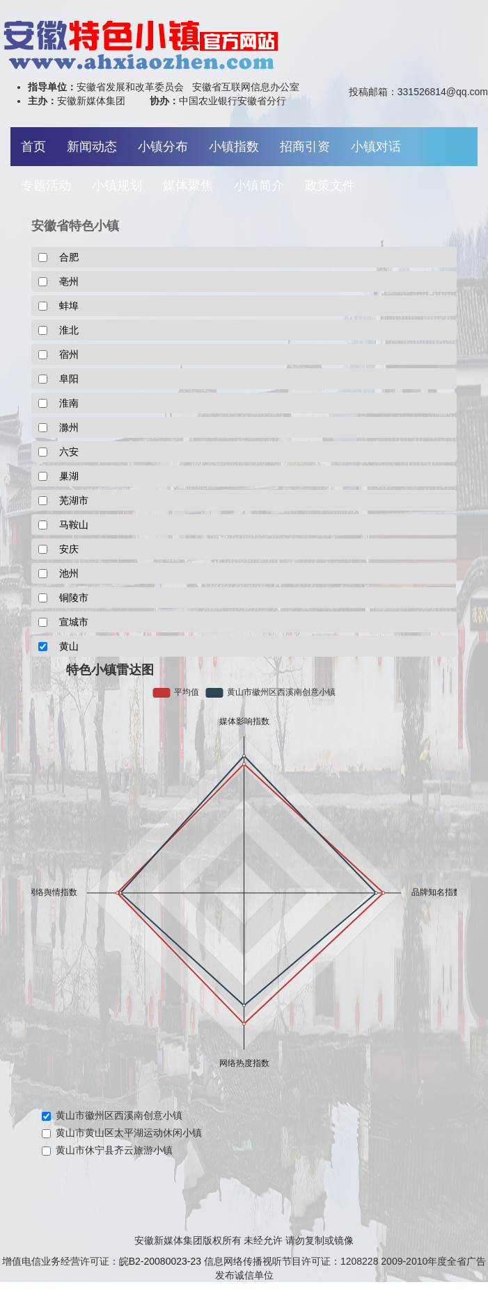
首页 (33, 147)
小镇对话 (376, 147)
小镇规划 (117, 185)
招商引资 (305, 147)
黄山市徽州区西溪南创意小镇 (112, 1115)
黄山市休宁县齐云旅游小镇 (107, 1150)
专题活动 (46, 185)
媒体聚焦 (188, 185)
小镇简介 (259, 185)
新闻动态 (92, 147)
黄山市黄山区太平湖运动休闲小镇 (122, 1132)
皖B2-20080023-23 (160, 1261)
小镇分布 (163, 147)
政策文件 (330, 185)
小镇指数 (234, 147)
